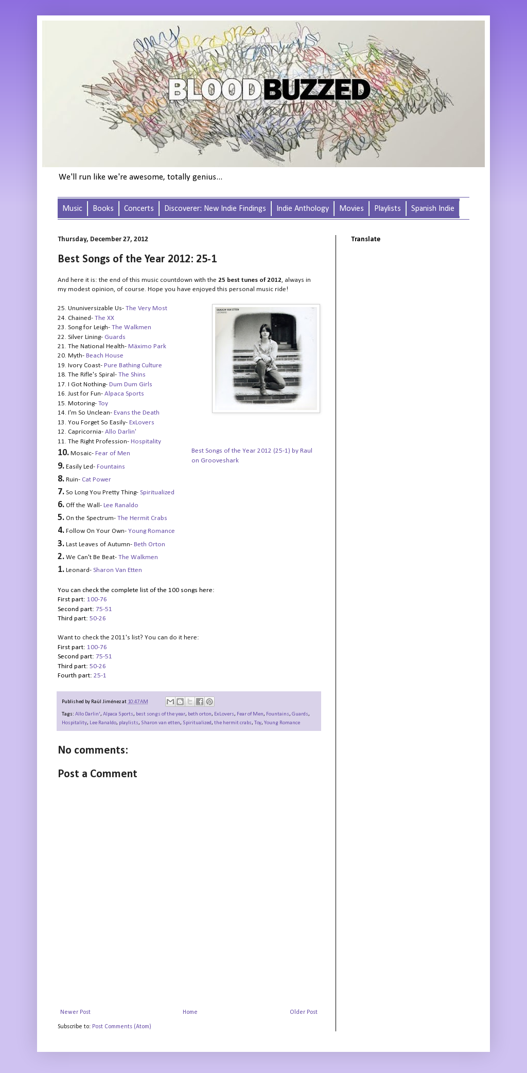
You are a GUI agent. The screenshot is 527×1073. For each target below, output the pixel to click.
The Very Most (146, 308)
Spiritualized (157, 492)
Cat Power (96, 479)
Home (190, 1012)
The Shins (132, 374)
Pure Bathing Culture (133, 365)
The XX (104, 318)
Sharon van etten (160, 723)
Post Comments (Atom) (121, 1027)
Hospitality (146, 441)
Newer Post (75, 1012)
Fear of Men (112, 453)
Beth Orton (149, 544)
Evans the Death (137, 412)
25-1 (100, 675)
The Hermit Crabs (142, 518)
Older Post (304, 1012)
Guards (300, 714)
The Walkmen (138, 557)
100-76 (97, 599)
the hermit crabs (233, 723)
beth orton (200, 714)
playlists (128, 723)
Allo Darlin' (120, 431)
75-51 (104, 609)
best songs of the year (160, 714)
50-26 (99, 618)
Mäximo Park (147, 346)
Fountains (111, 466)
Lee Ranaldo (103, 723)
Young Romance (282, 723)
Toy (103, 403)
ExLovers (141, 422)
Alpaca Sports (124, 393)
